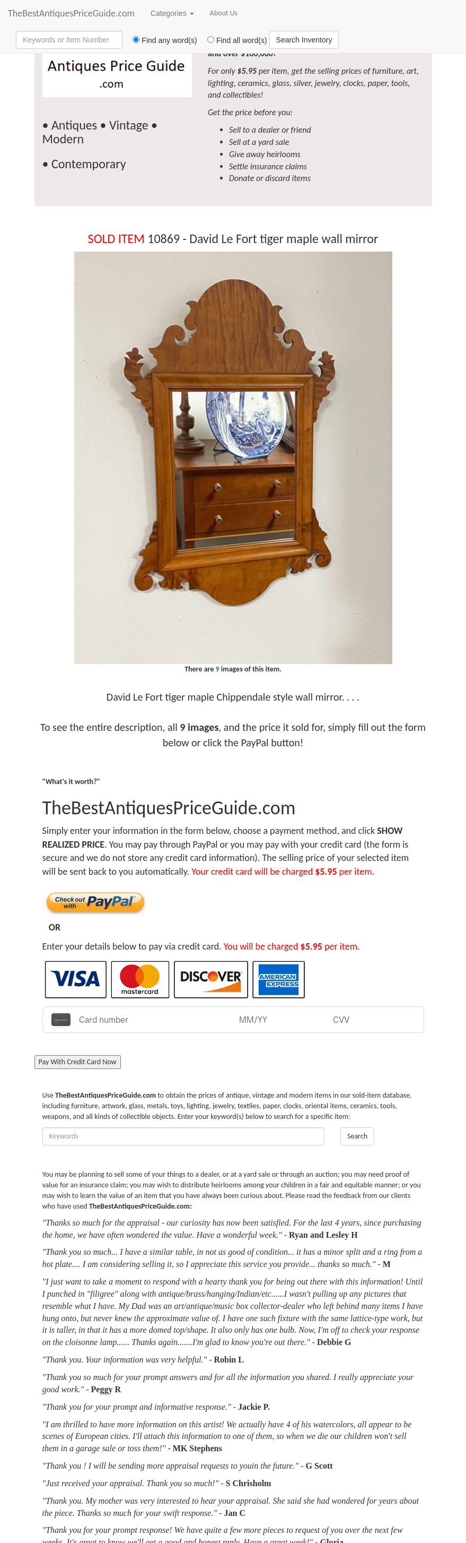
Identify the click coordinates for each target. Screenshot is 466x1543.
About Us (224, 13)
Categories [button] (172, 13)
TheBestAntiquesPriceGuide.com (71, 13)
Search (357, 1136)
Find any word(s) (161, 40)
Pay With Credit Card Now (78, 1061)
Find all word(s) (233, 40)
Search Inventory (304, 40)
